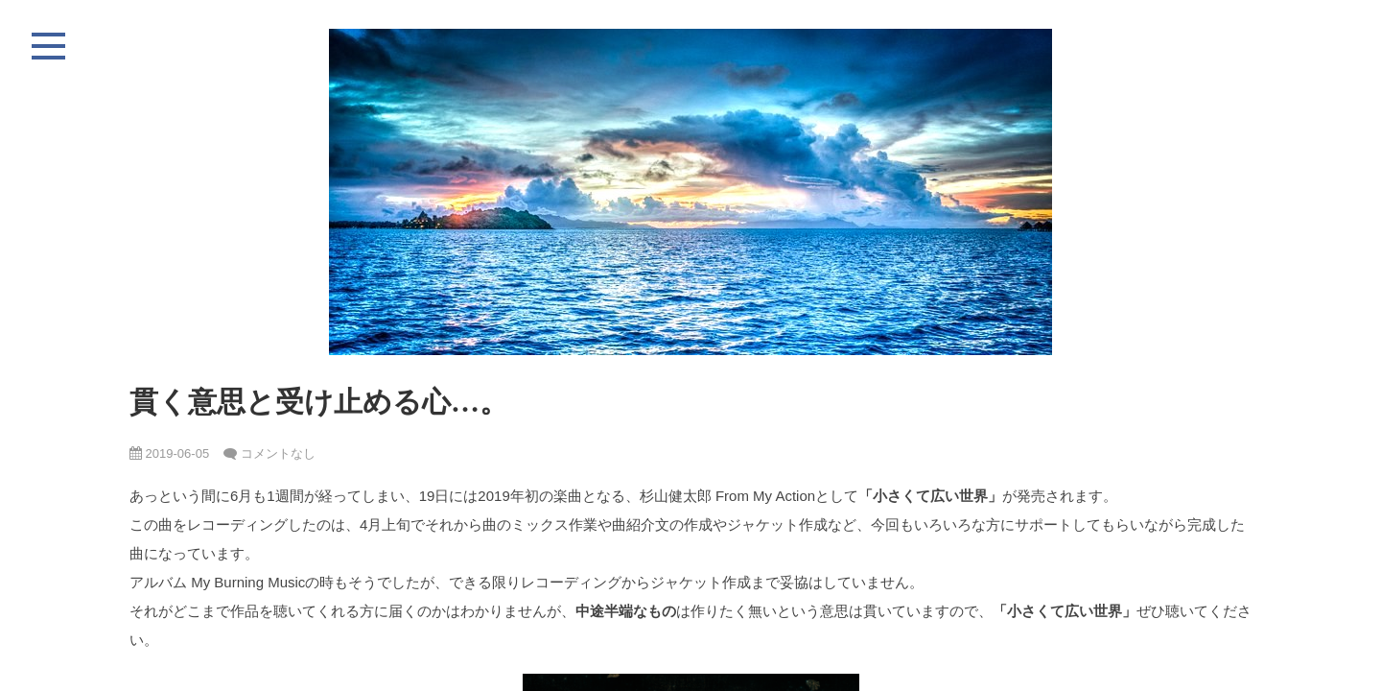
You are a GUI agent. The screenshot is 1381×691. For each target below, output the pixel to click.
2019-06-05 (169, 453)
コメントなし (278, 453)
